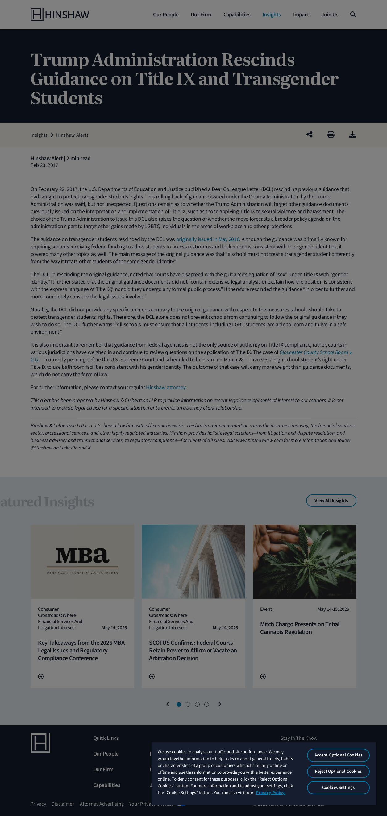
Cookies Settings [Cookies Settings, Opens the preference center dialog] (338, 787)
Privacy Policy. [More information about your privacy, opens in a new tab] (270, 792)
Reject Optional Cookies (338, 771)
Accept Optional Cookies (338, 755)
